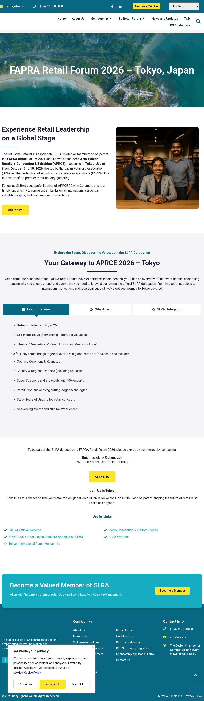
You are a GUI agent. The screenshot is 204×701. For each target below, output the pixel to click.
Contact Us (123, 660)
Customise (26, 684)
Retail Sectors (125, 630)
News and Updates (165, 21)
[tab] (36, 309)
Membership (100, 21)
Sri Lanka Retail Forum (87, 642)
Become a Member (128, 642)
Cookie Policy (32, 674)
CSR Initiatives (180, 27)
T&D (187, 21)
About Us (78, 21)
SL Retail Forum (131, 21)
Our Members (124, 636)
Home (61, 21)
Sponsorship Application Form (135, 654)
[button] (198, 24)
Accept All (77, 684)
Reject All (52, 684)
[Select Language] (184, 8)
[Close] (93, 648)
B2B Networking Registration (134, 648)
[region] (51, 670)
